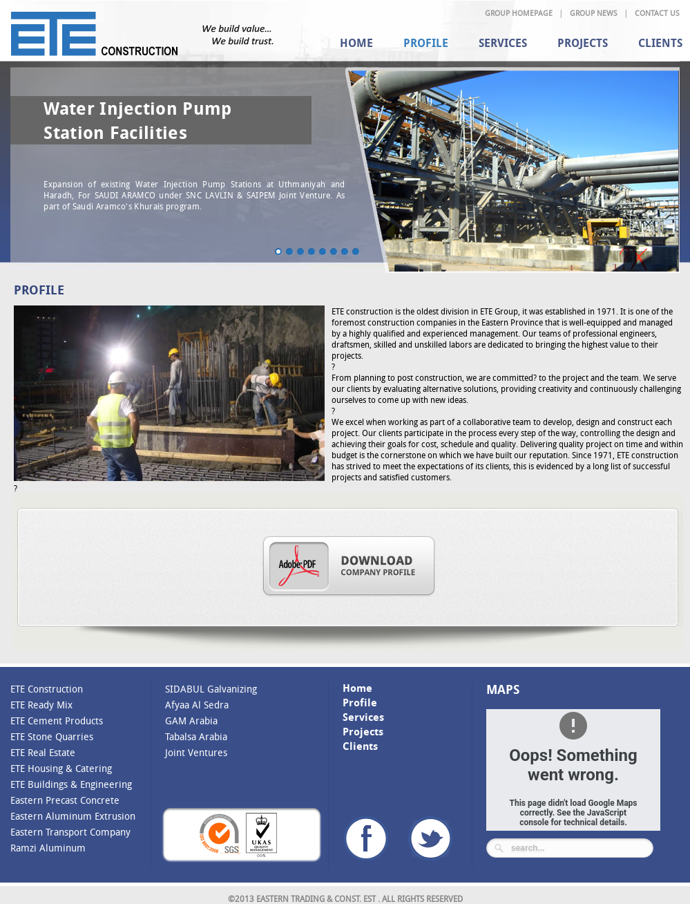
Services (503, 42)
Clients (360, 746)
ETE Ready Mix (41, 704)
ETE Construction (46, 688)
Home (356, 42)
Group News (593, 13)
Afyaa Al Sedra (197, 704)
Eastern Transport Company (70, 831)
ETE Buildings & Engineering (71, 784)
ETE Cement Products (56, 720)
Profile (425, 42)
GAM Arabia (191, 720)
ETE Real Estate (42, 752)
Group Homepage (519, 13)
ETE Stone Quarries (51, 736)
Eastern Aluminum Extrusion (72, 815)
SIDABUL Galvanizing (211, 688)
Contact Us (657, 13)
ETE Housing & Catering (61, 768)
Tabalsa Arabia (196, 736)
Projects (582, 42)
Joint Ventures (196, 752)
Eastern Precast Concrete (64, 800)
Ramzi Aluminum (48, 847)
